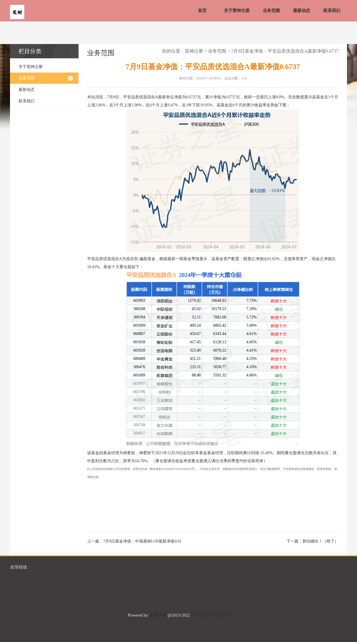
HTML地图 (218, 615)
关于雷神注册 (237, 10)
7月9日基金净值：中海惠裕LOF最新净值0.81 (142, 541)
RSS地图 (199, 615)
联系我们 (331, 10)
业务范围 (271, 10)
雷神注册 (194, 51)
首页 (202, 10)
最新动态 (301, 10)
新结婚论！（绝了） (320, 541)
